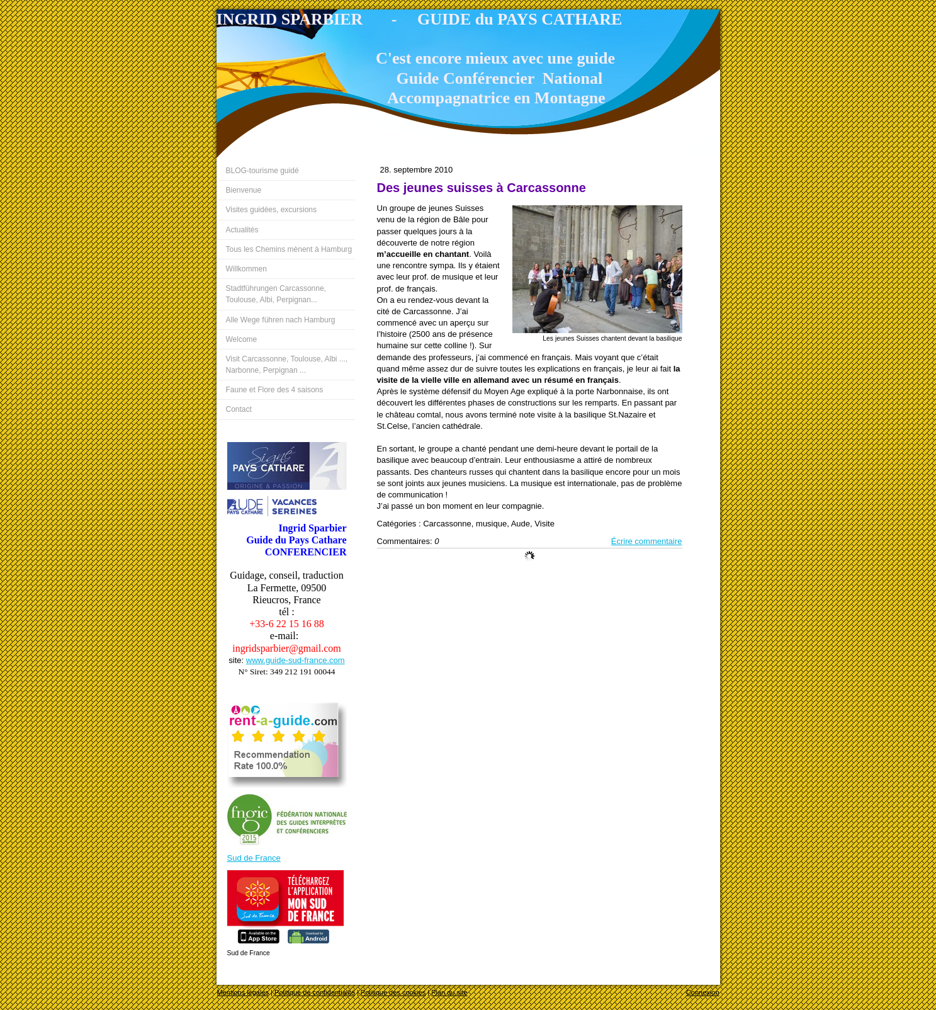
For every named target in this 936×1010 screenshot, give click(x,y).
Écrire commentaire (646, 541)
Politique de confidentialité (314, 992)
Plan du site (449, 992)
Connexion (702, 992)
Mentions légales (243, 992)
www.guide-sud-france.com (295, 660)
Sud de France (254, 858)
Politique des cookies (393, 992)
